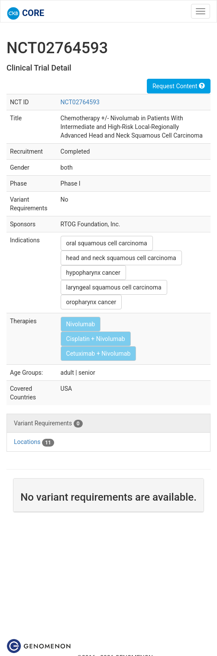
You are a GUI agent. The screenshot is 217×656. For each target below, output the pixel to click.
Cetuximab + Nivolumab (98, 353)
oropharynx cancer (91, 302)
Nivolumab (80, 324)
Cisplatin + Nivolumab (95, 338)
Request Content (178, 86)
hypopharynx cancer (93, 272)
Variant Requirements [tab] (48, 424)
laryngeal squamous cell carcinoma (114, 287)
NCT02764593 (80, 102)
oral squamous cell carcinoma (106, 243)
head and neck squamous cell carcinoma (121, 257)
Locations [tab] (34, 442)
